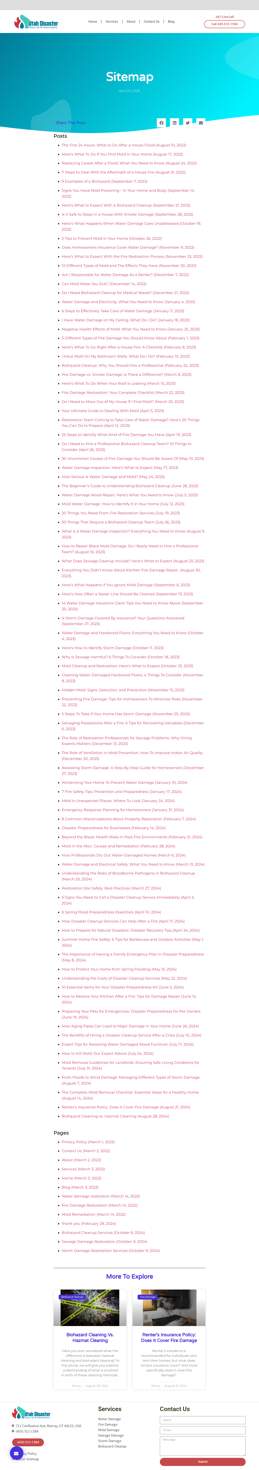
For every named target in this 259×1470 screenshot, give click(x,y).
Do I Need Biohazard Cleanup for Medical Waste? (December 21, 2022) (125, 293)
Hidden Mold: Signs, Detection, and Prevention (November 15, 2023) (123, 690)
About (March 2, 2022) (81, 1160)
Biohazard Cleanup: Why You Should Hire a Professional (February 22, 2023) (130, 365)
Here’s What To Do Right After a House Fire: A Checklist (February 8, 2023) (129, 347)
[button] (16, 1453)
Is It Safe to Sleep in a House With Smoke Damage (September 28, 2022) (127, 214)
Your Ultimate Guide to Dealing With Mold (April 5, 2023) (113, 411)
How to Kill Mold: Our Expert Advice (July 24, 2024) (108, 1053)
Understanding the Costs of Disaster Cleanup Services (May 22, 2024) (124, 978)
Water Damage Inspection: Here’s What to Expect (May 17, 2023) (120, 468)
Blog (171, 21)
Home (92, 21)
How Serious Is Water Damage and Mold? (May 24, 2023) (113, 477)
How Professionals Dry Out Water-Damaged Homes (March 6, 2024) (124, 855)
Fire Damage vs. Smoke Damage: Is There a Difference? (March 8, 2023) (127, 374)
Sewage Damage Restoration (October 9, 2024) (104, 1241)
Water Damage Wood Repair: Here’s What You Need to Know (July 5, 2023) (130, 495)
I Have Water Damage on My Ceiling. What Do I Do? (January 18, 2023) (126, 320)
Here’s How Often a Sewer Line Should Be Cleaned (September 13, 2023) (127, 594)
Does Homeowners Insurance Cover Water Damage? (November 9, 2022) (128, 247)
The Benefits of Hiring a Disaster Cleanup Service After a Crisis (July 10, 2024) (131, 1035)
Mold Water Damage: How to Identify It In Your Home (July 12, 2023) (123, 504)
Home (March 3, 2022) (81, 1178)
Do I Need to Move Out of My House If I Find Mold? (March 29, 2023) (123, 401)
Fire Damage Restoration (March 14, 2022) (100, 1205)
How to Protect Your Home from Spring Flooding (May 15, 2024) (119, 969)
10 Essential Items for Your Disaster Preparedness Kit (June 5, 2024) (123, 987)
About (131, 21)
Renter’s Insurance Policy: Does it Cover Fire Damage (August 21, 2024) (126, 1107)
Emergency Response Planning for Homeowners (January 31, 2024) (123, 810)
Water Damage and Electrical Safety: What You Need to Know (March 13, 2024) (133, 864)
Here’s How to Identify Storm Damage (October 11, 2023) (113, 648)
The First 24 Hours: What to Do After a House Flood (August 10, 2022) (124, 145)
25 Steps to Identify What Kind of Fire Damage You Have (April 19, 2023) (126, 434)
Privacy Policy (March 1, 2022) (88, 1142)
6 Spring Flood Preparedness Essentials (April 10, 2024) (111, 912)
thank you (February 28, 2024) (89, 1223)
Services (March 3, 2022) (83, 1169)
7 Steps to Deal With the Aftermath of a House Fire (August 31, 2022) (124, 172)
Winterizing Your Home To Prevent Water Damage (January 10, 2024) (125, 782)
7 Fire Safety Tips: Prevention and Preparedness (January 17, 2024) (122, 791)
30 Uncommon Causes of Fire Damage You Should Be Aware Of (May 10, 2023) (133, 458)
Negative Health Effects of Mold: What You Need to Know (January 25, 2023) (131, 329)
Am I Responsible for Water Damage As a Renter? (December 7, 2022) (125, 275)
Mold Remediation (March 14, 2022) (94, 1214)
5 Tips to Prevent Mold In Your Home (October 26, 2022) (112, 238)
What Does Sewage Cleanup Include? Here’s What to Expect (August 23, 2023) (133, 561)
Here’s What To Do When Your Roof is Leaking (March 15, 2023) (119, 383)
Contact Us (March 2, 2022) (86, 1151)
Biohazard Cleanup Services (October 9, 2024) (103, 1232)
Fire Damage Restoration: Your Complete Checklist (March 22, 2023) (123, 392)
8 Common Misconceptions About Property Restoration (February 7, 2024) (129, 819)
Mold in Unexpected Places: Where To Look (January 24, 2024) (118, 801)
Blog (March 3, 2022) (80, 1187)
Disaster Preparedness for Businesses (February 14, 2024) (114, 828)
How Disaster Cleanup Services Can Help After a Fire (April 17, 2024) (123, 921)
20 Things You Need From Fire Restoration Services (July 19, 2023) (121, 513)
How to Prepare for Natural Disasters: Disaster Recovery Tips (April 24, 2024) (131, 930)
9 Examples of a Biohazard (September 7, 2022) (105, 181)
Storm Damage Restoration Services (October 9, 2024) (111, 1250)
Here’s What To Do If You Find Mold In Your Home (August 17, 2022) (122, 154)
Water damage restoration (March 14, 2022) (101, 1196)
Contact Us (151, 21)
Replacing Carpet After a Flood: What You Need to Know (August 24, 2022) (129, 163)
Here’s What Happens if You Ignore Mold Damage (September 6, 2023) (126, 585)
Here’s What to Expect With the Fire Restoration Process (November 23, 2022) (132, 256)
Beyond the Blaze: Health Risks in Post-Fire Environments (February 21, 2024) (132, 837)
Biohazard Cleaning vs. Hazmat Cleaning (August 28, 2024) (115, 1116)
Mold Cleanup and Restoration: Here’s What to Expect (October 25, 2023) (127, 666)
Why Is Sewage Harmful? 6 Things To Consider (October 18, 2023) (121, 657)
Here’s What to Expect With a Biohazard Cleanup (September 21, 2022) (126, 205)
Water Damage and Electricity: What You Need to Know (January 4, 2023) (128, 302)
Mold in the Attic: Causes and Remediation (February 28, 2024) (118, 846)
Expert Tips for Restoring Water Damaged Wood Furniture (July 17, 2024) (128, 1044)
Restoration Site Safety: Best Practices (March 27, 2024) (111, 888)
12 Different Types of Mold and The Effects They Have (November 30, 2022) (129, 265)
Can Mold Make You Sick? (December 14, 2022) (104, 284)
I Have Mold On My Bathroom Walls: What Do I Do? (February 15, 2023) (126, 356)
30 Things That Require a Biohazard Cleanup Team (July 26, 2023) (121, 522)
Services (112, 21)
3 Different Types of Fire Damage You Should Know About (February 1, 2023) (131, 338)
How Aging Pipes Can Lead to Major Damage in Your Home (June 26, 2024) (130, 1026)
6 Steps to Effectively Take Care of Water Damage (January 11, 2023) (123, 311)
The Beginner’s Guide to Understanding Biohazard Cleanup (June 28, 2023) (130, 486)
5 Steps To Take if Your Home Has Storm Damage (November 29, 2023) (126, 714)
